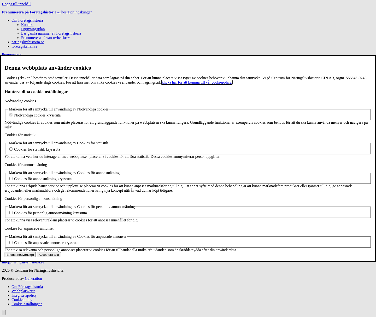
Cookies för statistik (20, 135)
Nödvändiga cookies (20, 101)
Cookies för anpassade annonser (29, 228)
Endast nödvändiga (20, 254)
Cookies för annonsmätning (26, 165)
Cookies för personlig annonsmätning (33, 198)
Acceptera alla (49, 254)
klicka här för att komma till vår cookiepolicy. (197, 82)
